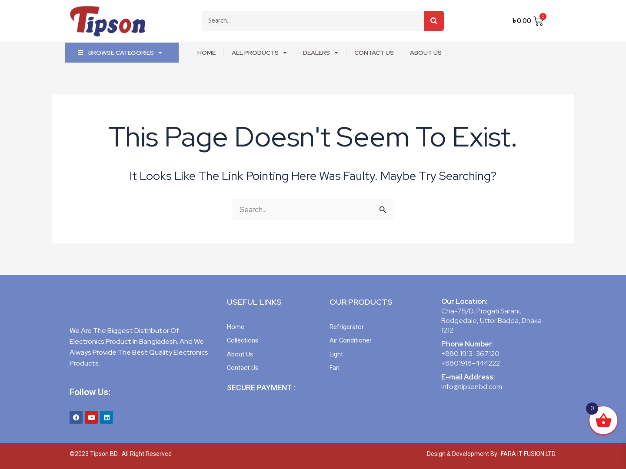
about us (426, 53)
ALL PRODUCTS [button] (259, 52)
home (206, 53)
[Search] (434, 21)
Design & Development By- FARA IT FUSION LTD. (491, 453)
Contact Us (374, 53)
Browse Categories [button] (120, 52)
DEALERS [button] (320, 52)
